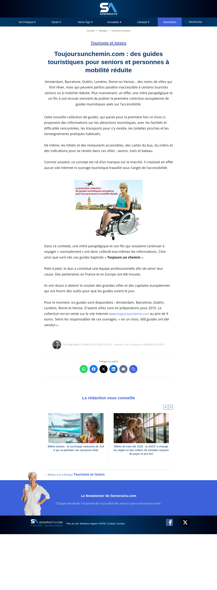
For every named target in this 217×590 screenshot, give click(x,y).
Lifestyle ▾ (143, 22)
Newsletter (169, 22)
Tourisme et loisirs (120, 30)
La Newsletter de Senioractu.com (108, 550)
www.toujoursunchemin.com (131, 313)
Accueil (90, 30)
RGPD (114, 579)
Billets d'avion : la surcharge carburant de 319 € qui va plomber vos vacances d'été (76, 500)
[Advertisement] (108, 363)
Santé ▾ (56, 22)
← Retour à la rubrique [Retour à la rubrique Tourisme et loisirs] (74, 530)
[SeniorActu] (108, 9)
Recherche (195, 21)
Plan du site (75, 579)
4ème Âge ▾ (85, 22)
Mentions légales (96, 579)
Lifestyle (102, 30)
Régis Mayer (73, 396)
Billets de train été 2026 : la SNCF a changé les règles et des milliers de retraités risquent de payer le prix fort (141, 502)
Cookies (126, 579)
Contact (139, 579)
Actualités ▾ (114, 22)
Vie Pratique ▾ (27, 22)
